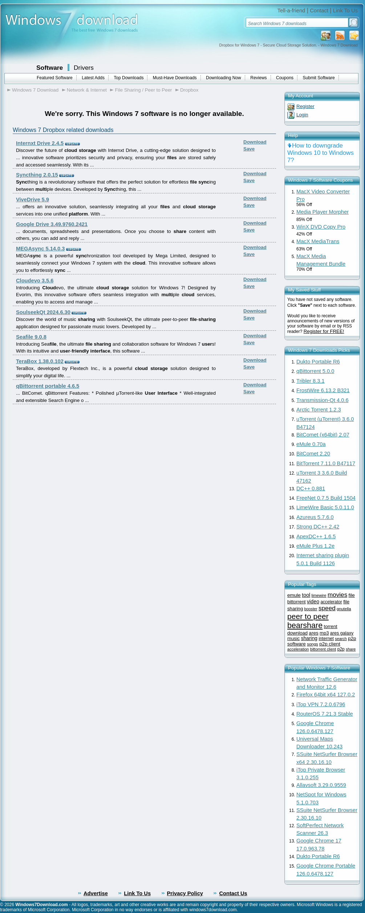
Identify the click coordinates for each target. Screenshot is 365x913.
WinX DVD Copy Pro (320, 227)
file (352, 595)
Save (249, 149)
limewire (319, 595)
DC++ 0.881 (310, 488)
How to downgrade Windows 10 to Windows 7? (320, 153)
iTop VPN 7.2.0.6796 (320, 704)
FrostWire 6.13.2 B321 (323, 390)
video (313, 601)
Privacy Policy (185, 893)
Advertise (96, 893)
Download (255, 142)
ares (313, 633)
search (340, 638)
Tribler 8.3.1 (310, 381)
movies (337, 594)
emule (294, 595)
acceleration (298, 649)
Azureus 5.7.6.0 (315, 517)
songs (312, 644)
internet (326, 638)
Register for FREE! (324, 331)
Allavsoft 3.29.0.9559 (321, 785)
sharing (309, 638)
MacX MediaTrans (317, 241)
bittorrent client (323, 649)
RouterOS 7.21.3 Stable (324, 714)
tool (306, 595)
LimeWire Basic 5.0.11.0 (325, 507)
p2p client (329, 644)
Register (305, 106)
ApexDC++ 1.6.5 (316, 536)
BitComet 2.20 (313, 453)
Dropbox (189, 90)
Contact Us (233, 893)
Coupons (284, 77)
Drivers (84, 67)
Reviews (258, 77)
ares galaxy (341, 633)
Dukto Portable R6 (318, 362)
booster (310, 609)
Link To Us (345, 10)
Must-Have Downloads (175, 77)
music (293, 638)
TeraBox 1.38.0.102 (40, 361)
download (297, 633)
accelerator (331, 601)
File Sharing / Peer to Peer (143, 90)
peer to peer (308, 616)
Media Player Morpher (322, 212)
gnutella (344, 609)
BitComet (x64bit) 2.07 (322, 435)
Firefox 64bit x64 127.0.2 (325, 694)
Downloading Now (223, 77)
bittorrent (296, 601)
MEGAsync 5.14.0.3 (40, 249)
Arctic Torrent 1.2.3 (318, 410)
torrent (330, 626)
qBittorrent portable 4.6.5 (47, 386)
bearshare (305, 625)
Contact (319, 10)
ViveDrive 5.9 (32, 199)
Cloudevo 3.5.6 (34, 280)
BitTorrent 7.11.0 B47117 (325, 463)
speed (327, 608)
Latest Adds (93, 77)
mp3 (324, 633)
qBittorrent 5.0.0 (315, 371)
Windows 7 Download (35, 90)
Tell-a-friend (291, 10)
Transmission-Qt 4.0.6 (322, 400)
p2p (341, 649)
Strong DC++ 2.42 (317, 527)
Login (302, 114)
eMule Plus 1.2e (315, 546)
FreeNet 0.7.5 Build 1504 (326, 498)
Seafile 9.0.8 (31, 337)
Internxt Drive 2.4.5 (40, 143)
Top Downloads (128, 77)
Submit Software (319, 77)
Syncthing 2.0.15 (37, 175)
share (351, 649)
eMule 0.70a (311, 444)
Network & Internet (87, 90)
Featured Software (55, 77)
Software (49, 67)
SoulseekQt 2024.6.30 (43, 312)
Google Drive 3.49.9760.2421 (52, 224)
